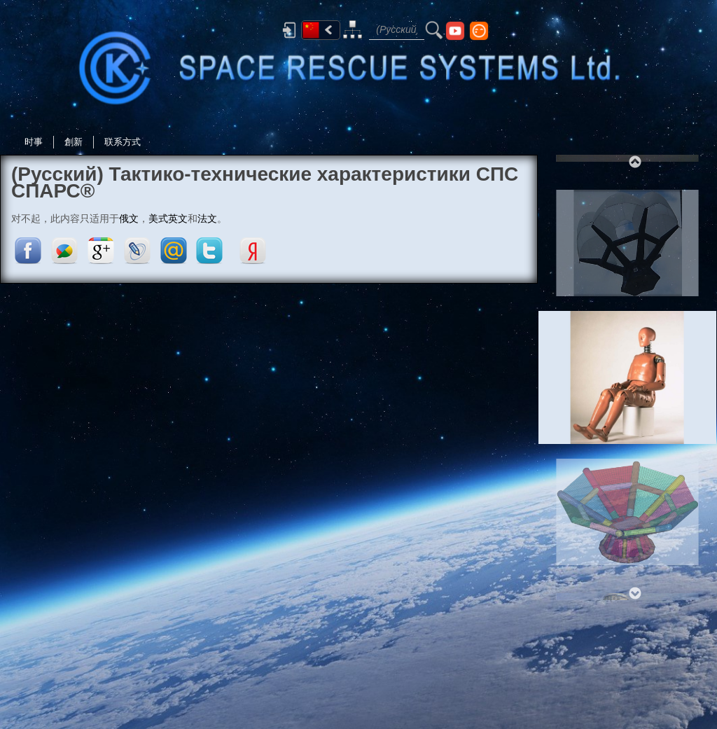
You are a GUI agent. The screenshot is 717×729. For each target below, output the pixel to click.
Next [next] (634, 593)
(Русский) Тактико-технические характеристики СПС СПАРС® (264, 182)
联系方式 (122, 142)
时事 (34, 142)
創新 (73, 142)
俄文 (129, 218)
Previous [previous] (634, 162)
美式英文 (168, 218)
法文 (207, 218)
